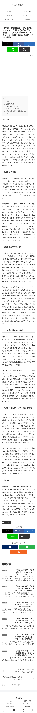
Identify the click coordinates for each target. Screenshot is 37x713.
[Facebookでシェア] (18, 44)
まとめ (6, 113)
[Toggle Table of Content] (24, 98)
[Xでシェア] (7, 44)
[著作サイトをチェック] (10, 547)
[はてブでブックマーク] (29, 44)
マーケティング (27, 704)
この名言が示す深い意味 (11, 106)
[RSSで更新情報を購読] (18, 552)
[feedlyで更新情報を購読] (27, 547)
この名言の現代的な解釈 (11, 109)
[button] (24, 49)
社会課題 (27, 707)
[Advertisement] (18, 76)
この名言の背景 (9, 104)
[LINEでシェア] (12, 49)
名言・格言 (6, 522)
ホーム (10, 701)
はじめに (7, 101)
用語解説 (9, 704)
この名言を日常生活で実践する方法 (15, 111)
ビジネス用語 (10, 707)
